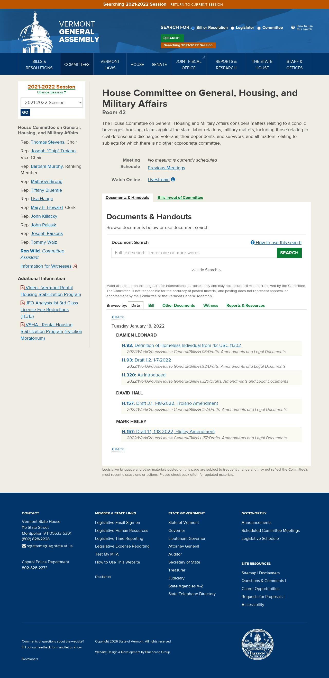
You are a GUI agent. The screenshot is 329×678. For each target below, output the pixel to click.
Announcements (256, 522)
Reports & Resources (245, 305)
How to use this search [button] (276, 243)
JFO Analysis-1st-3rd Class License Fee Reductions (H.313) (49, 309)
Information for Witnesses (49, 266)
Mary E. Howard (47, 207)
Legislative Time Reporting (119, 538)
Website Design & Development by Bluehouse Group (132, 652)
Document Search (207, 242)
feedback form (48, 647)
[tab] (127, 197)
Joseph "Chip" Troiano (53, 151)
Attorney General (183, 546)
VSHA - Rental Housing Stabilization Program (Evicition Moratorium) (51, 331)
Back (118, 317)
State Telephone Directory (192, 593)
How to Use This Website (117, 562)
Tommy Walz (44, 242)
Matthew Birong (46, 181)
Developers (30, 659)
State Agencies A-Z (185, 586)
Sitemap (249, 573)
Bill (151, 305)
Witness (210, 305)
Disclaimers (269, 573)
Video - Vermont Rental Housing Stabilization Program (51, 291)
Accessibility (253, 604)
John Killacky (44, 216)
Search (172, 38)
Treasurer (176, 570)
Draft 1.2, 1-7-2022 (146, 360)
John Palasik (43, 225)
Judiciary (176, 578)
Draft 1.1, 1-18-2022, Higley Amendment (168, 432)
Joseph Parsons (47, 233)
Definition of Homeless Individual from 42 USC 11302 (181, 345)
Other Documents (178, 305)
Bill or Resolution (210, 27)
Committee (271, 27)
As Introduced (144, 375)
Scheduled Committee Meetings (271, 530)
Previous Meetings (166, 168)
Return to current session (196, 4)
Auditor (175, 554)
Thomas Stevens (47, 142)
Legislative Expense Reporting (122, 546)
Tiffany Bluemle (46, 190)
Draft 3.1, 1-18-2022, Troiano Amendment (170, 403)
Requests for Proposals (262, 596)
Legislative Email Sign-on (117, 522)
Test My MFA (107, 554)
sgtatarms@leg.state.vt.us (47, 546)
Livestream (159, 180)
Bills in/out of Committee (180, 197)
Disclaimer (103, 577)
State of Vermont (183, 522)
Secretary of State (184, 562)
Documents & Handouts (127, 197)
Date (135, 305)
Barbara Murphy (47, 166)
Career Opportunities (260, 588)
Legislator (243, 27)
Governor (176, 530)
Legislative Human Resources (121, 530)
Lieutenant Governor (186, 538)
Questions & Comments (263, 580)
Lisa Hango (42, 199)
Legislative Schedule (260, 538)
